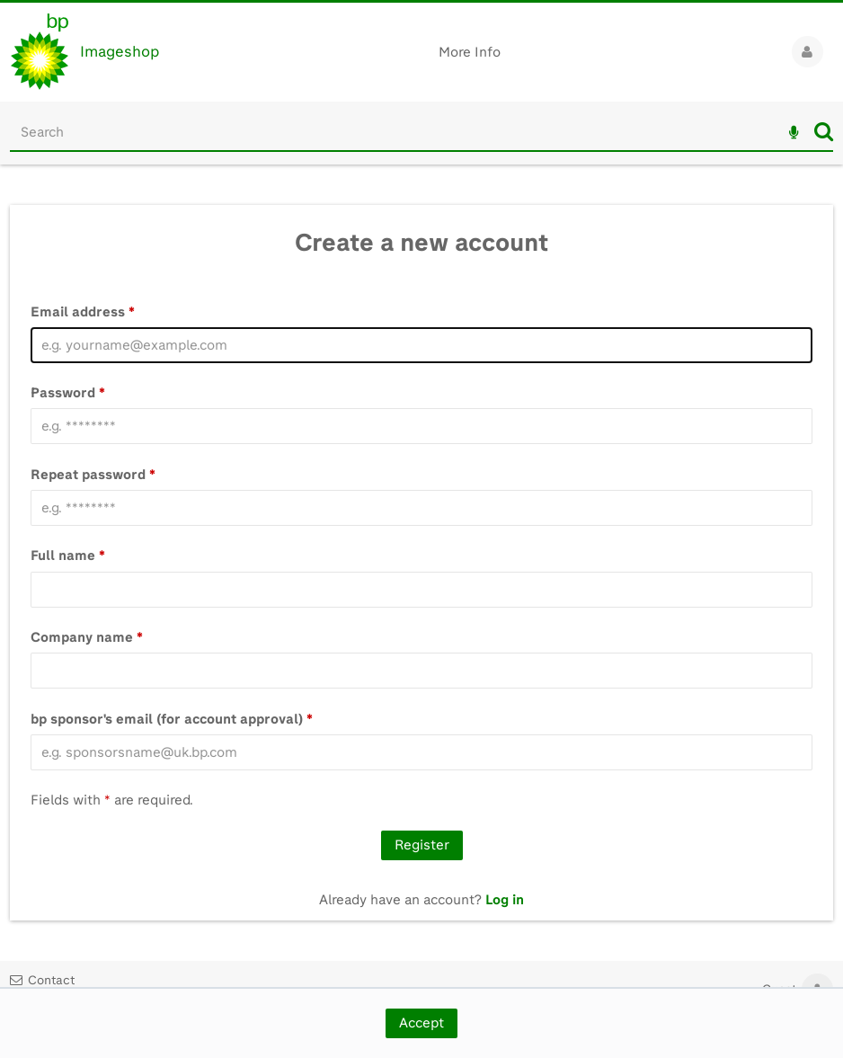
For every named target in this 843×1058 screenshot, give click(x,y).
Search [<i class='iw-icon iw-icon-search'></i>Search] (823, 131)
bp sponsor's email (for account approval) (172, 719)
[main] (421, 542)
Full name (68, 555)
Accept (421, 1023)
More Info (470, 52)
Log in (504, 900)
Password (68, 393)
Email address (83, 312)
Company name (87, 637)
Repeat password (93, 475)
